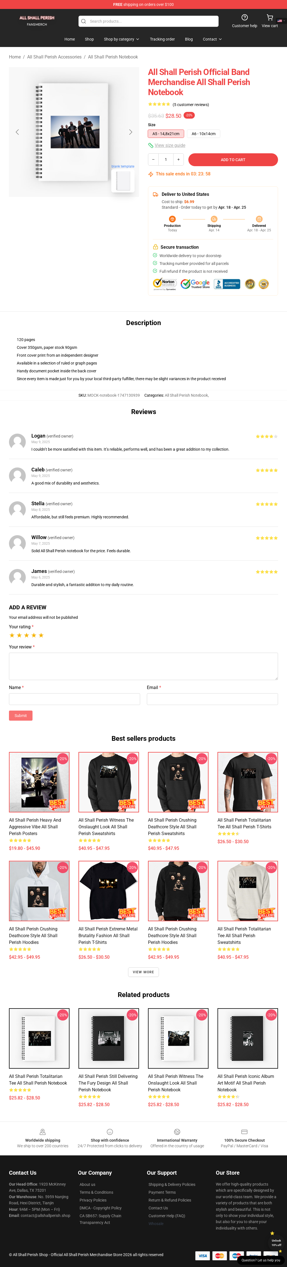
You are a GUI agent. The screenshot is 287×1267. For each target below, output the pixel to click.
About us (87, 1184)
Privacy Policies (93, 1200)
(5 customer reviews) (191, 104)
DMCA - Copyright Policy (101, 1208)
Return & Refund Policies (170, 1200)
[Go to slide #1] (59, 209)
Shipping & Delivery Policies (172, 1184)
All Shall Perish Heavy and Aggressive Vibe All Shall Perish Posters (35, 826)
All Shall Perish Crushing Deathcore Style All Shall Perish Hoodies (33, 935)
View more (143, 972)
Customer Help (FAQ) (167, 1216)
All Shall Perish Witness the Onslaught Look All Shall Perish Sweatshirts (106, 826)
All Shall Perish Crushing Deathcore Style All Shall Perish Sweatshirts (172, 826)
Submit (21, 715)
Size (152, 125)
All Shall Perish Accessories (54, 57)
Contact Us (158, 1208)
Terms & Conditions (96, 1192)
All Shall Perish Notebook (113, 57)
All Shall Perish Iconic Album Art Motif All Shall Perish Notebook (245, 1083)
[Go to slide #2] (88, 209)
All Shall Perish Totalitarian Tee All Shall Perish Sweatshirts (244, 935)
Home (15, 57)
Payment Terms (162, 1192)
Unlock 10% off (276, 1243)
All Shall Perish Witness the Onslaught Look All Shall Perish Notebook (175, 1083)
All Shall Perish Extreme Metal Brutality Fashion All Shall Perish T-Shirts (108, 935)
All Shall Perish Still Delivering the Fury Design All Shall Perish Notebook (108, 1083)
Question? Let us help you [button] (261, 1260)
